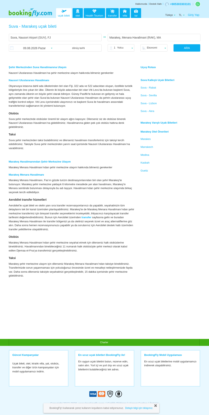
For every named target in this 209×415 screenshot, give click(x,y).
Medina (144, 154)
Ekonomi (152, 47)
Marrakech (146, 146)
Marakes (145, 139)
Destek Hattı (155, 4)
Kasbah (144, 162)
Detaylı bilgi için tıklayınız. (139, 408)
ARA (187, 48)
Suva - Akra (147, 111)
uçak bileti (64, 12)
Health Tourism (94, 13)
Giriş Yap (193, 15)
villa (124, 12)
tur (136, 12)
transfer (112, 12)
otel (77, 12)
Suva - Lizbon (148, 103)
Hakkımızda (141, 4)
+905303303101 (178, 4)
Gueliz (144, 170)
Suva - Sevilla (148, 95)
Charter (104, 342)
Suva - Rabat (148, 87)
